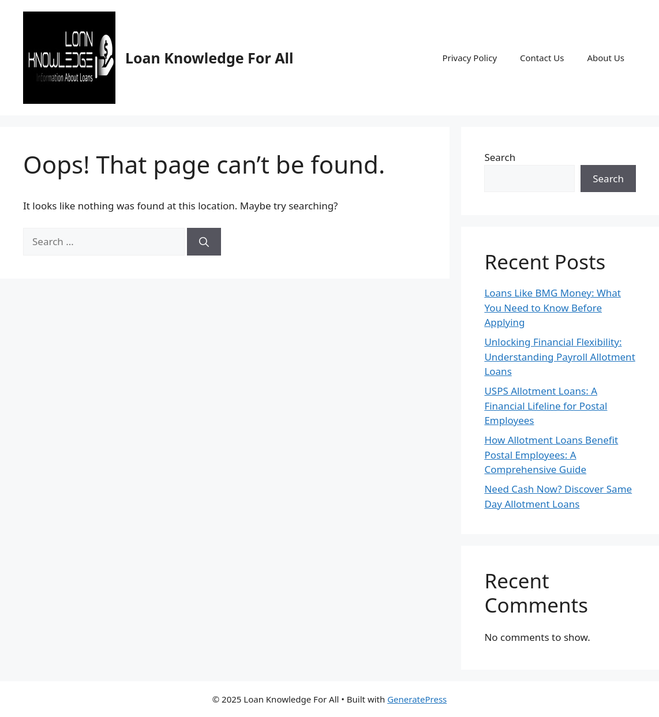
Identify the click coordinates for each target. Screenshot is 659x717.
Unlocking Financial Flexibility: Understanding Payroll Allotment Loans (559, 356)
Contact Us (542, 57)
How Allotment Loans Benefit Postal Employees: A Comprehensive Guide (551, 454)
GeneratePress (417, 699)
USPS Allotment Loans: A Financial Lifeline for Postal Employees (545, 405)
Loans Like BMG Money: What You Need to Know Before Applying (552, 307)
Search (499, 157)
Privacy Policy (469, 57)
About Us (605, 57)
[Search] (204, 242)
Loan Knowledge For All (209, 57)
